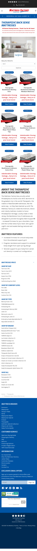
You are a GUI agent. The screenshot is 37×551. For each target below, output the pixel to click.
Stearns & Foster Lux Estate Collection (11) (13, 360)
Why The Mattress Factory (10, 457)
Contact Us (5, 467)
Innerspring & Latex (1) (7, 316)
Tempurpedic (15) (6, 377)
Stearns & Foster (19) (7, 384)
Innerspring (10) (5, 306)
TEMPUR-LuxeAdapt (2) (8, 343)
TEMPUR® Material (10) (7, 304)
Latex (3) (4, 311)
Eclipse (3, 420)
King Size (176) (5, 278)
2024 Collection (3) (7, 363)
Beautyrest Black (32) (7, 348)
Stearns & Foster (7, 426)
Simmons (4, 407)
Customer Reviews (7, 461)
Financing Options (7, 443)
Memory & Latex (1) (7, 314)
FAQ (2, 439)
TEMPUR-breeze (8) (7, 345)
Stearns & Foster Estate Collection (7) (12, 358)
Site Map (18, 528)
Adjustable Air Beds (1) (7, 321)
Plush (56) (4, 290)
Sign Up (31, 482)
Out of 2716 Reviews (23, 2)
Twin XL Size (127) (6, 271)
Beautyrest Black (7, 416)
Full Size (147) (5, 273)
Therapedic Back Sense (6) (9, 353)
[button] (2, 16)
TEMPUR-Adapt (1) (6, 335)
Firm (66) (4, 287)
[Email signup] (14, 482)
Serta (3, 413)
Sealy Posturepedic (7, 428)
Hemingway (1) (5, 387)
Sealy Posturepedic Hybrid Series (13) (12, 368)
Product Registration (8, 445)
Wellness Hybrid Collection (10, 424)
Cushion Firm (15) (6, 295)
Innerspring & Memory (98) (9, 309)
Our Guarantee (6, 455)
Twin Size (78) (5, 268)
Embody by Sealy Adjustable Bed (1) (11, 319)
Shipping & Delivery (7, 437)
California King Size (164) (8, 281)
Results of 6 (7, 61)
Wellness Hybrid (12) (7, 350)
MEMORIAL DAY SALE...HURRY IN (18, 16)
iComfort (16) (5, 379)
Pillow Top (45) (5, 292)
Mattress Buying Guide (8, 435)
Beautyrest (5, 409)
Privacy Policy (31, 525)
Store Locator (5, 463)
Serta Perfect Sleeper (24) (8, 328)
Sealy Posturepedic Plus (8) (9, 365)
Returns (4, 441)
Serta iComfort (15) (7, 333)
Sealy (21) (4, 382)
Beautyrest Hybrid (7, 418)
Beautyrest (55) (5, 374)
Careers (4, 465)
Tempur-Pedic (5, 411)
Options (18, 68)
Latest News (5, 459)
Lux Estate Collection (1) (8, 338)
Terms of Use (23, 525)
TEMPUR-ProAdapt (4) (7, 340)
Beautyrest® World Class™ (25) (10, 331)
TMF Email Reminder (7, 448)
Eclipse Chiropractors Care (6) (10, 355)
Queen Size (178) (6, 276)
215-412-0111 (20, 5)
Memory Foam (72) (6, 301)
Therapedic (5, 422)
